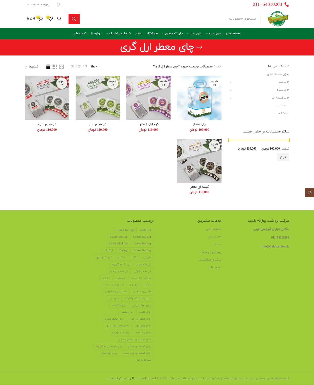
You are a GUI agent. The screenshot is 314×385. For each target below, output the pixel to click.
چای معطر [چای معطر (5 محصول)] (127, 312)
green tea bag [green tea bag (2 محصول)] (142, 243)
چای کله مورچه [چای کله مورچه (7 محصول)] (121, 332)
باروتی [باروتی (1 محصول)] (147, 257)
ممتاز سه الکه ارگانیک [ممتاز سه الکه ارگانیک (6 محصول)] (138, 298)
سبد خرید (282, 105)
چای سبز (283, 82)
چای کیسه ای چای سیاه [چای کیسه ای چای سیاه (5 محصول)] (137, 353)
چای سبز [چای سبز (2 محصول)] (114, 298)
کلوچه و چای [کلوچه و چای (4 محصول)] (143, 360)
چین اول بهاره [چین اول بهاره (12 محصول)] (109, 353)
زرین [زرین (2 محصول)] (106, 278)
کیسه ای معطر (199, 187)
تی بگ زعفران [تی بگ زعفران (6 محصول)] (103, 257)
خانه (219, 67)
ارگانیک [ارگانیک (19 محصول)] (108, 250)
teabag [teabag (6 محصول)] (123, 250)
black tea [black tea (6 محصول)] (145, 230)
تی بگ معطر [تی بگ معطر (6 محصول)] (143, 264)
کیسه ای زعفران (149, 124)
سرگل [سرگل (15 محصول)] (148, 284)
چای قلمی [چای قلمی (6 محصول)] (145, 312)
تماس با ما (214, 267)
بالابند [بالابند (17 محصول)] (134, 257)
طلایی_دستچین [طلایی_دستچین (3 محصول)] (142, 291)
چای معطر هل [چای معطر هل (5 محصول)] (143, 326)
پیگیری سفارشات (210, 260)
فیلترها (33, 67)
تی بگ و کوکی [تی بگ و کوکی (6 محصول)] (142, 271)
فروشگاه (283, 113)
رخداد (217, 244)
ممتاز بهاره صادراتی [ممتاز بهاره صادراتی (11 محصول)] (116, 291)
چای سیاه (283, 90)
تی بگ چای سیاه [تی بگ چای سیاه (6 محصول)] (141, 278)
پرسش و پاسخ (211, 252)
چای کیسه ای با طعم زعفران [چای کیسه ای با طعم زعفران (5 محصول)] (135, 339)
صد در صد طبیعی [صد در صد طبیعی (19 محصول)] (114, 284)
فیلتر (283, 157)
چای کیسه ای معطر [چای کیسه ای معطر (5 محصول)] (139, 346)
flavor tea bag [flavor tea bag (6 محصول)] (118, 237)
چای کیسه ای (280, 98)
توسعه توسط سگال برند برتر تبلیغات (132, 378)
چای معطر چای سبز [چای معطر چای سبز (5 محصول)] (118, 326)
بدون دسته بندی (278, 74)
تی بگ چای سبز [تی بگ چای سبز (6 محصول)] (119, 271)
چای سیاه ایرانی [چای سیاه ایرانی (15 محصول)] (142, 305)
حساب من (214, 237)
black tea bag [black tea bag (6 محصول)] (125, 230)
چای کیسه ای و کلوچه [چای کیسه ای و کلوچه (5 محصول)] (109, 346)
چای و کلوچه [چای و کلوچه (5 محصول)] (143, 332)
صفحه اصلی (213, 229)
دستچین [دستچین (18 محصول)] (120, 278)
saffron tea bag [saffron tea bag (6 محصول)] (142, 250)
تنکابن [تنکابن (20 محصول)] (121, 257)
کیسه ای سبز (97, 124)
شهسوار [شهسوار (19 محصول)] (134, 284)
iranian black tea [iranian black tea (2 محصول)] (118, 243)
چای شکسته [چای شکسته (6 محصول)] (119, 305)
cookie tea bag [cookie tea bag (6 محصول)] (142, 237)
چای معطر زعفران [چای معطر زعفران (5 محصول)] (113, 319)
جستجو (74, 19)
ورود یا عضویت (39, 4)
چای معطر (199, 124)
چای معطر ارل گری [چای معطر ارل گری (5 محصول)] (140, 319)
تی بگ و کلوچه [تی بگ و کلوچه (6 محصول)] (121, 264)
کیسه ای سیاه (47, 124)
